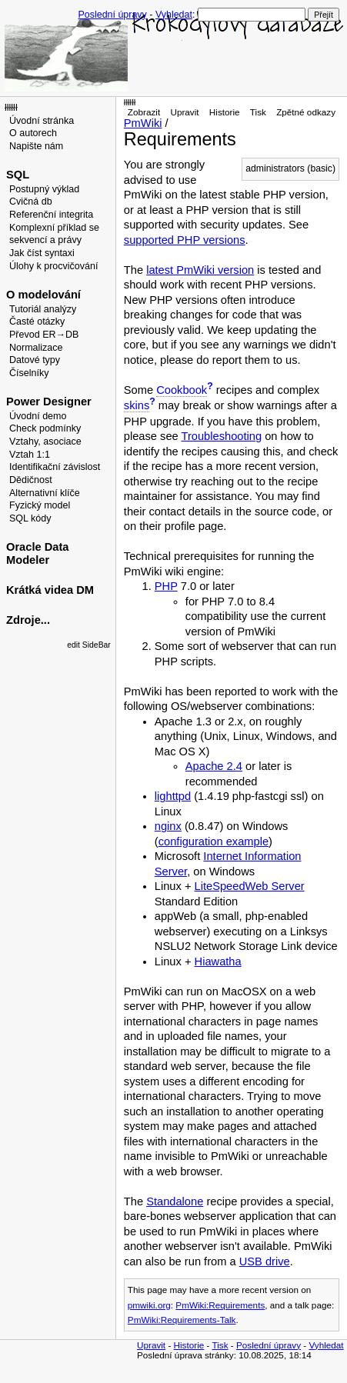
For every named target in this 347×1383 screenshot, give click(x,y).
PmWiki (143, 123)
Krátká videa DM (50, 590)
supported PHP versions (184, 240)
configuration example (213, 841)
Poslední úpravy (112, 14)
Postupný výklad (44, 189)
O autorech (33, 133)
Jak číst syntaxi (42, 253)
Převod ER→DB (43, 334)
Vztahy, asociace (45, 441)
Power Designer (49, 401)
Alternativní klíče (44, 493)
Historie (224, 112)
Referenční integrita (51, 214)
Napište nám (36, 146)
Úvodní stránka (41, 120)
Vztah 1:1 (29, 454)
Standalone (174, 1201)
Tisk (258, 112)
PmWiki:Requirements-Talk (182, 1320)
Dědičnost (30, 480)
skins (136, 405)
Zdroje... (28, 620)
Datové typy (34, 360)
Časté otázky (37, 321)
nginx (168, 826)
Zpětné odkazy (305, 112)
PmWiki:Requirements (220, 1305)
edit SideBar (89, 645)
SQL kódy (30, 518)
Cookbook (181, 390)
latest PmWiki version (200, 270)
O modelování (43, 294)
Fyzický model (39, 505)
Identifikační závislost (54, 467)
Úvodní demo (37, 416)
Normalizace (36, 347)
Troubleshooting (222, 436)
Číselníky (28, 373)
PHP (166, 586)
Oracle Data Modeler (37, 553)
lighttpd (173, 796)
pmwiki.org (149, 1305)
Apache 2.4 (213, 766)
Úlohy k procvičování (53, 266)
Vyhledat (173, 14)
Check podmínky (45, 428)
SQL (17, 174)
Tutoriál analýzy (42, 309)
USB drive (264, 1261)
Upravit (184, 112)
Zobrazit (144, 112)
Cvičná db (30, 201)
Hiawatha (218, 961)
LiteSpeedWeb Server (250, 886)
